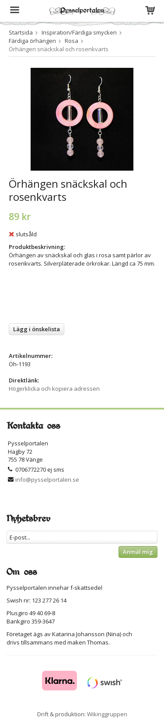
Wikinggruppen (107, 714)
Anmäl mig (138, 552)
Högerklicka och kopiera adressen (54, 388)
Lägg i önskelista (36, 329)
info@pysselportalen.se (47, 479)
